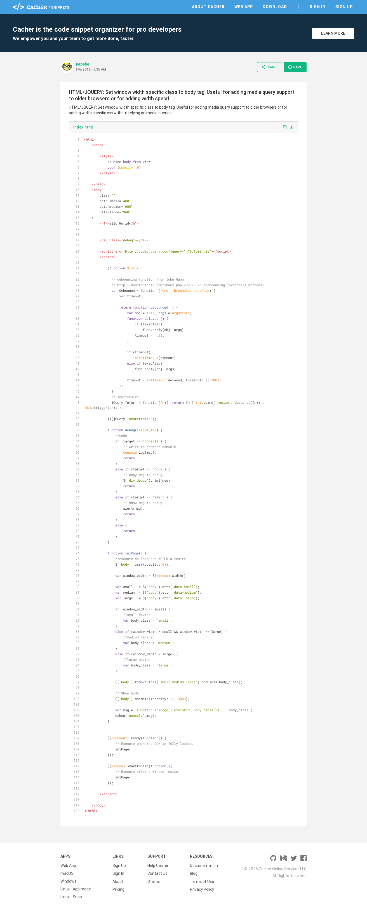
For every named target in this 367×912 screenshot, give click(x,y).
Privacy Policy (202, 889)
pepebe (82, 64)
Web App (243, 6)
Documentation (204, 865)
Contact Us (157, 873)
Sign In (318, 6)
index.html (83, 127)
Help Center (157, 865)
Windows (68, 881)
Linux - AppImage (75, 889)
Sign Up (344, 6)
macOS (67, 873)
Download (275, 6)
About (117, 881)
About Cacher (208, 6)
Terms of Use (202, 881)
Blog (193, 873)
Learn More (333, 33)
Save (295, 67)
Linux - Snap (71, 896)
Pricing (118, 889)
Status (153, 881)
